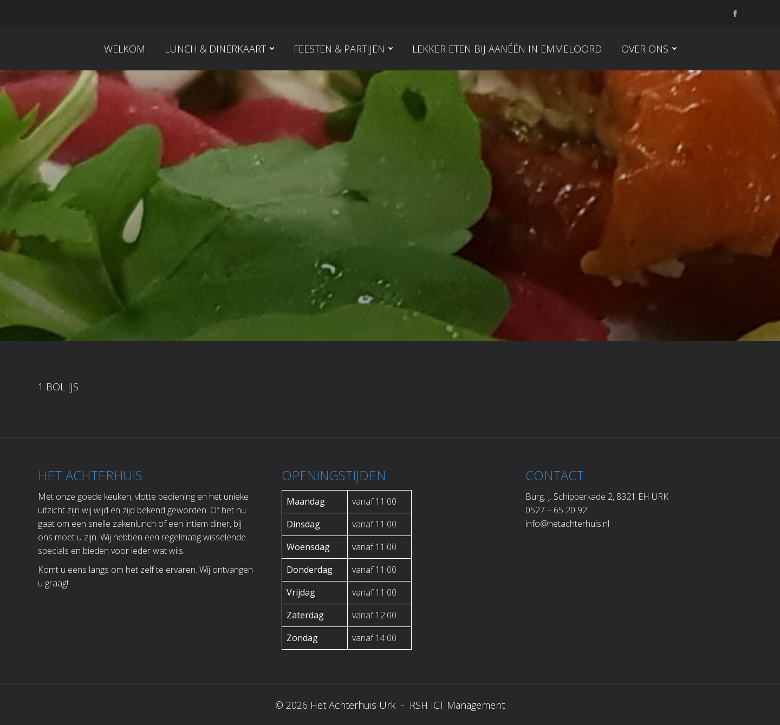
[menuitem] (124, 49)
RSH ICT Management (456, 704)
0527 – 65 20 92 (556, 510)
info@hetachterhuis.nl (567, 524)
